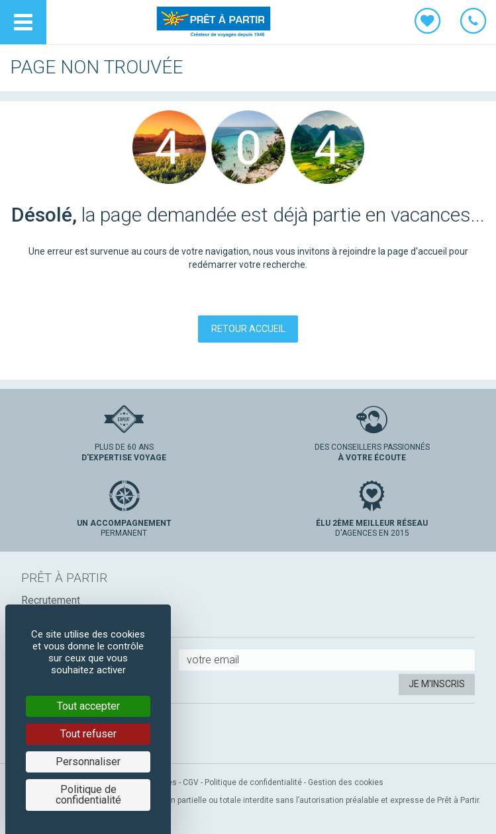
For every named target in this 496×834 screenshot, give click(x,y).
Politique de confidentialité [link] (88, 794)
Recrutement (50, 600)
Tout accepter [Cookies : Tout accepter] (88, 706)
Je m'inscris (437, 684)
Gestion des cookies (345, 782)
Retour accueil (248, 328)
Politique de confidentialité (253, 782)
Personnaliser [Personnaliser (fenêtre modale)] (88, 761)
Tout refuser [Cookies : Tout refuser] (88, 734)
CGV (191, 782)
